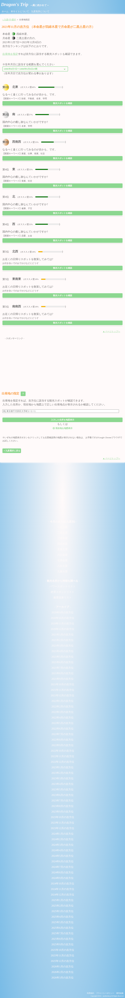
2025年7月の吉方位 (62, 933)
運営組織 (119, 993)
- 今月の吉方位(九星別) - (62, 521)
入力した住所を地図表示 (62, 420)
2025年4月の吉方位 (62, 916)
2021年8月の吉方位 (62, 673)
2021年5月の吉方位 (62, 656)
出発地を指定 (10, 54)
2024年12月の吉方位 (62, 894)
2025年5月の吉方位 (62, 922)
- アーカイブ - (63, 607)
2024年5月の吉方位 (62, 855)
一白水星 (62, 527)
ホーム (5, 11)
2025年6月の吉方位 (62, 927)
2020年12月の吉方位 (62, 629)
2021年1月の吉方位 (62, 634)
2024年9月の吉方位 (62, 878)
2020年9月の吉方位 (62, 612)
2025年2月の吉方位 (62, 905)
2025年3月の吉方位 (62, 911)
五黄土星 (62, 549)
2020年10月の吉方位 (62, 618)
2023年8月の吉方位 (62, 806)
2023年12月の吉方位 (62, 828)
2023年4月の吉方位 (62, 784)
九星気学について (40, 11)
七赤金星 (62, 560)
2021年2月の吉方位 (62, 640)
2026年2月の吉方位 (62, 972)
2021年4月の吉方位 (62, 651)
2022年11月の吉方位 (62, 756)
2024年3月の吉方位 (62, 844)
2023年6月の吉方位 (62, 795)
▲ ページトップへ (111, 331)
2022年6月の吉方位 (62, 728)
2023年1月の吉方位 (62, 767)
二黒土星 (62, 532)
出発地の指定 (14, 394)
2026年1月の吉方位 (62, 966)
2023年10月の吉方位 (62, 817)
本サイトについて (20, 11)
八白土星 (62, 565)
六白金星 (62, 554)
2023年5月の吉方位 (62, 789)
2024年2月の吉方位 (62, 839)
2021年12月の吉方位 (62, 695)
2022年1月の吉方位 (62, 701)
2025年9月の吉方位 (62, 944)
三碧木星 (62, 538)
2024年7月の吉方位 (62, 867)
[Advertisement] (62, 363)
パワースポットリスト (62, 586)
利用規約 (90, 993)
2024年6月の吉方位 (62, 861)
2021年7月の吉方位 (62, 667)
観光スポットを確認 (62, 103)
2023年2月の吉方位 (62, 772)
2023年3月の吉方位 (62, 778)
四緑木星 (62, 543)
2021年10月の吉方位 (62, 684)
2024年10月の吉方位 (62, 883)
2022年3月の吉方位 (62, 712)
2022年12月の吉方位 (62, 761)
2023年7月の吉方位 (62, 800)
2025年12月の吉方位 (62, 961)
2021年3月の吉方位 (62, 645)
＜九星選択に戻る (11, 450)
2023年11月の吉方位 (62, 822)
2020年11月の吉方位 (62, 623)
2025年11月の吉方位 (62, 955)
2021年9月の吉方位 (62, 678)
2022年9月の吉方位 (62, 745)
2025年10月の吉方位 (62, 950)
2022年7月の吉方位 (62, 734)
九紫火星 (62, 571)
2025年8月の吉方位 (62, 938)
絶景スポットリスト (62, 592)
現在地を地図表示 (62, 428)
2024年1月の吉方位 (62, 833)
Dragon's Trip (25, 4)
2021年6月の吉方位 (62, 662)
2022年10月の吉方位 (62, 750)
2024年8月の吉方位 (62, 872)
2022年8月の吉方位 (62, 739)
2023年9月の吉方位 (62, 811)
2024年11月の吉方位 (62, 889)
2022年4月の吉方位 (62, 717)
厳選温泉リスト (62, 597)
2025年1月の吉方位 (62, 900)
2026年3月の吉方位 (62, 977)
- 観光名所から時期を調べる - (62, 580)
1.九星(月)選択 (9, 20)
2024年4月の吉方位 (62, 850)
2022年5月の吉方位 (62, 723)
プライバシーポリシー (105, 993)
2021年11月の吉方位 (62, 689)
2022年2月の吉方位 (62, 706)
